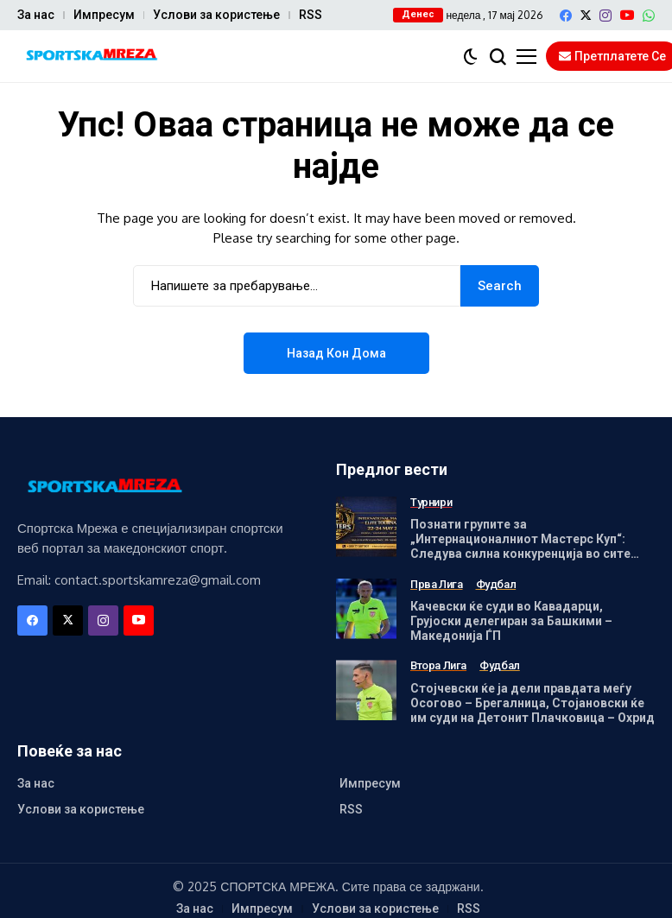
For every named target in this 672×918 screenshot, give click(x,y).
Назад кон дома (336, 353)
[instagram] (605, 15)
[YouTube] (627, 15)
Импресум (104, 15)
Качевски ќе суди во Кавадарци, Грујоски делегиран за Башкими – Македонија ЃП (511, 621)
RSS (310, 15)
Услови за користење (216, 15)
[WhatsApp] (649, 15)
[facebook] (566, 15)
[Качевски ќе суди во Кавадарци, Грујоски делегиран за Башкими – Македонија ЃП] (366, 609)
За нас (35, 15)
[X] (585, 15)
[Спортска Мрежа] (90, 57)
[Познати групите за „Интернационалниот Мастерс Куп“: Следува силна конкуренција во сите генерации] (366, 527)
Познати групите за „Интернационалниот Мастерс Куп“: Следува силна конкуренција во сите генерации (520, 545)
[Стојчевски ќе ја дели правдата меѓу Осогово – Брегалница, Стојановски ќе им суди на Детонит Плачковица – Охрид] (366, 690)
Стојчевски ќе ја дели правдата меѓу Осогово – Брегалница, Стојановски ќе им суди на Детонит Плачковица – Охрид (532, 703)
